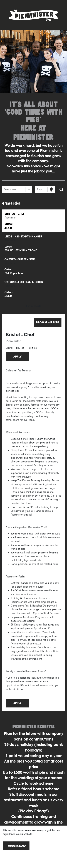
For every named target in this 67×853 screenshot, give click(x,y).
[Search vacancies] (61, 189)
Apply (17, 356)
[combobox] (4, 189)
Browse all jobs (47, 322)
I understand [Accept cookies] (16, 845)
